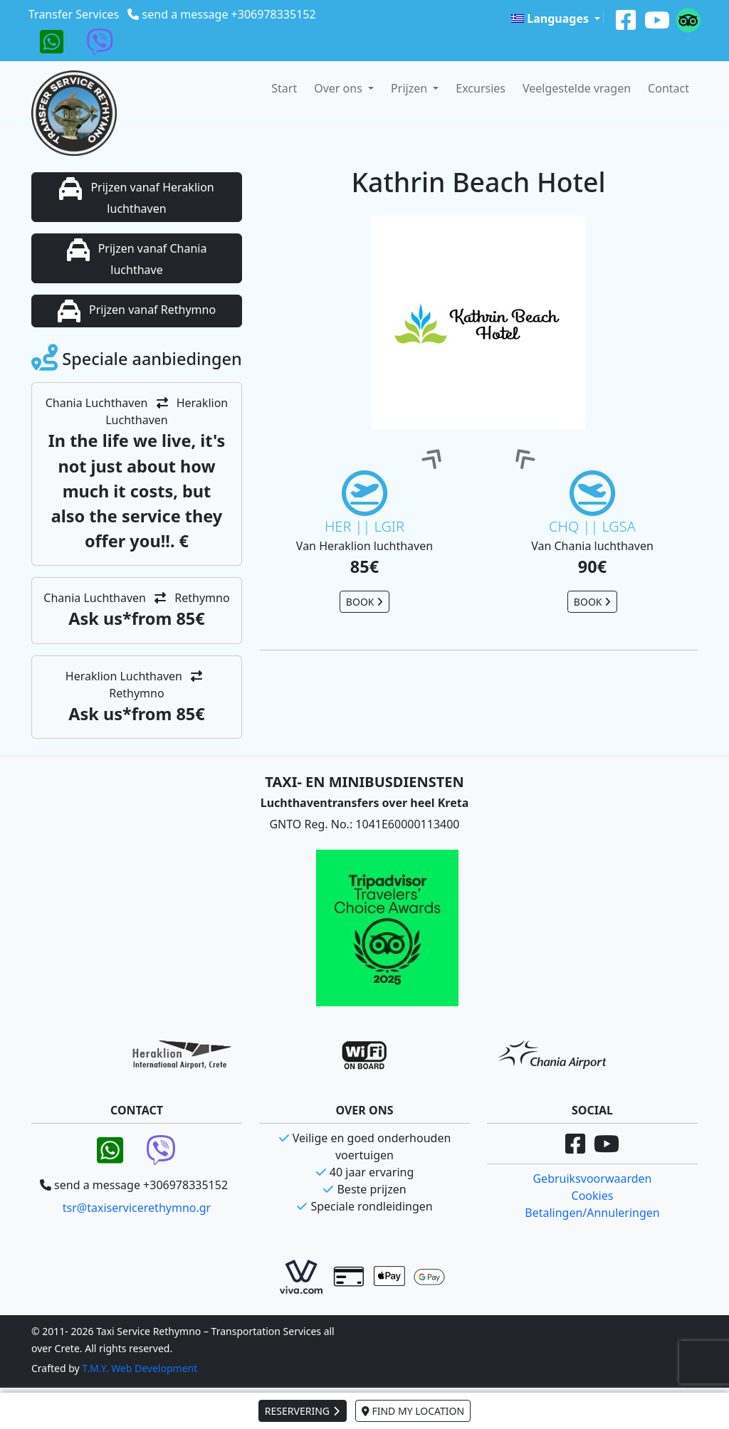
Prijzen (410, 88)
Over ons (339, 88)
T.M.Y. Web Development (139, 1368)
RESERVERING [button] (302, 1411)
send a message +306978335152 (229, 14)
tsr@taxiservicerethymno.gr (137, 1208)
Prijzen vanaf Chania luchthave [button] (137, 258)
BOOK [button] (364, 601)
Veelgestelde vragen (577, 88)
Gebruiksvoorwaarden (592, 1178)
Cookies (593, 1195)
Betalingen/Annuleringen (592, 1212)
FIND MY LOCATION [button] (413, 1411)
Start (284, 88)
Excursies (480, 88)
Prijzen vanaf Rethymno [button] (137, 311)
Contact (668, 88)
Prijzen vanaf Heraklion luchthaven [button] (136, 196)
